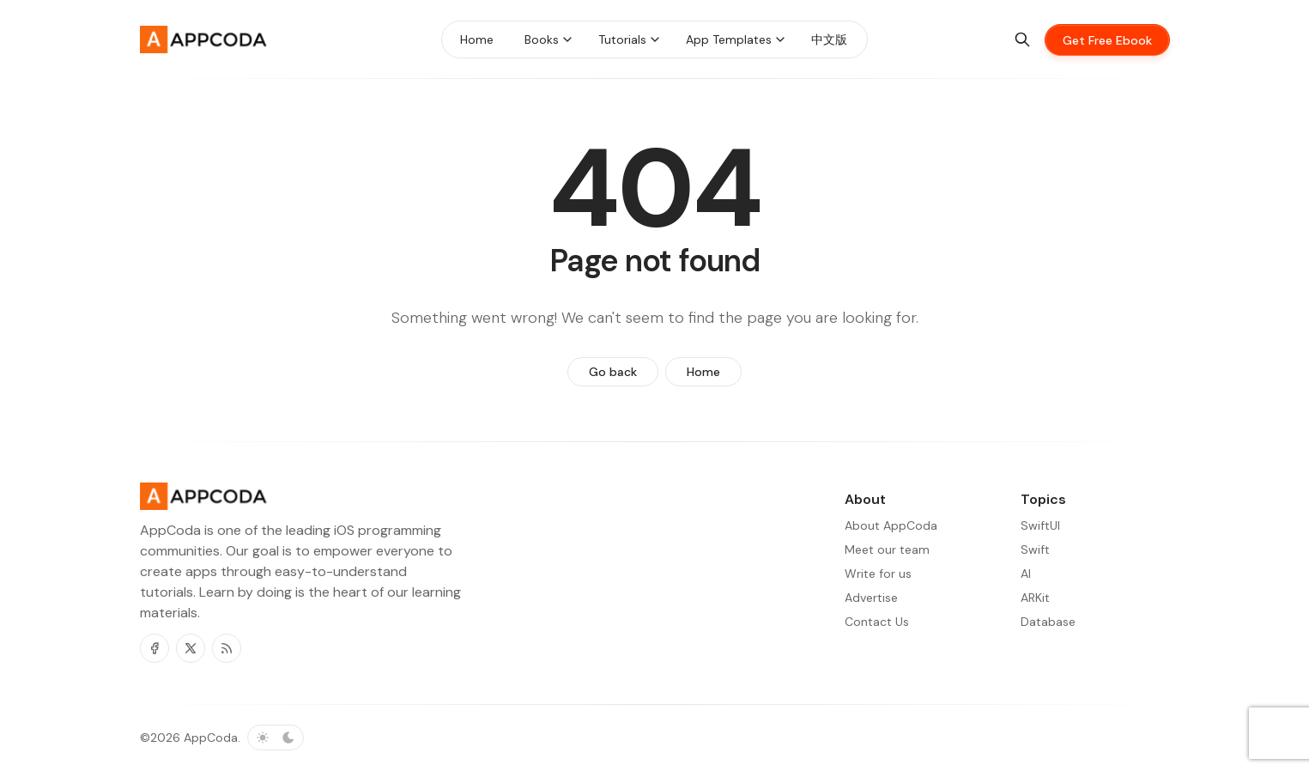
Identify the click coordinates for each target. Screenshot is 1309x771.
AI (1026, 573)
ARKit (1035, 597)
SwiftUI (1040, 525)
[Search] (1022, 39)
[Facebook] (154, 648)
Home (703, 371)
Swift (1035, 549)
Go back (613, 371)
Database (1048, 621)
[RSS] (226, 648)
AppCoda (211, 737)
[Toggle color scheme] (275, 737)
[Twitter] (190, 648)
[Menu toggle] (567, 39)
